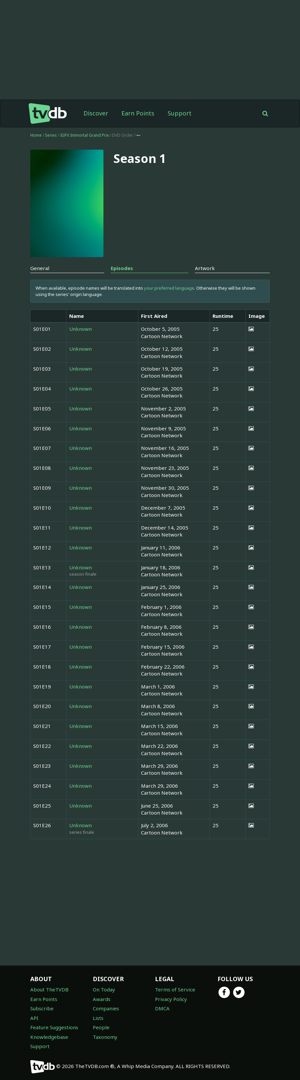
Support (180, 113)
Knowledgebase (49, 1037)
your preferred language (169, 288)
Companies (106, 1008)
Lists (98, 1018)
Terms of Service (175, 989)
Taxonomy (105, 1037)
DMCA (162, 1008)
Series (51, 135)
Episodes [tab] (122, 268)
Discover (95, 113)
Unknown (80, 328)
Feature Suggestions (54, 1027)
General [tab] (39, 268)
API (34, 1018)
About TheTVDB (49, 989)
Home (36, 135)
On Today (104, 989)
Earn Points (137, 113)
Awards (101, 999)
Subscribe (42, 1008)
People (101, 1027)
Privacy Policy (171, 999)
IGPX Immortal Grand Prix (85, 135)
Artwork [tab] (205, 268)
